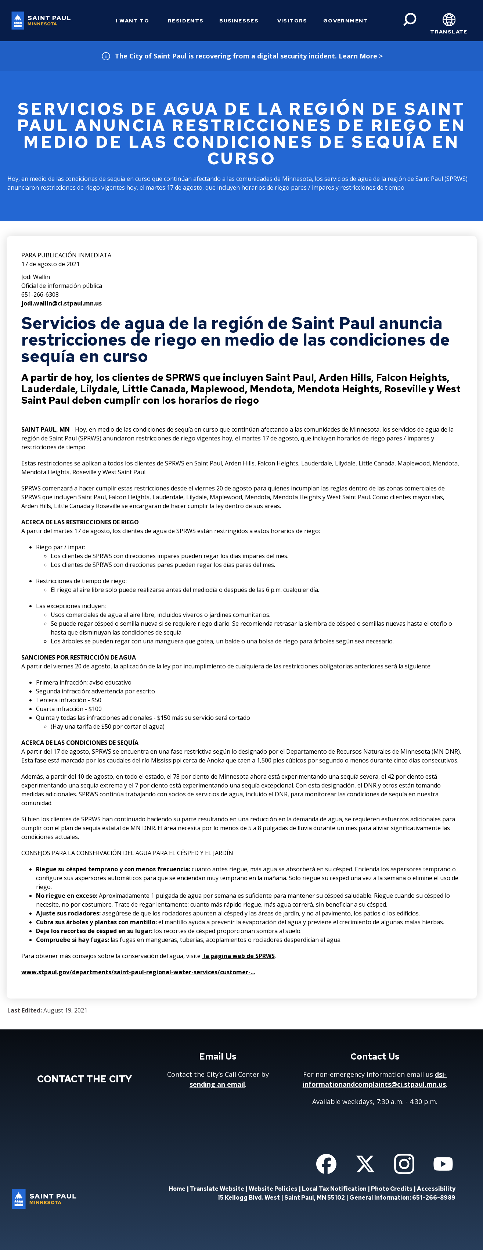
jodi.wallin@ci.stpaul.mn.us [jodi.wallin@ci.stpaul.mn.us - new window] (61, 303)
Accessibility (436, 1189)
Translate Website (217, 1189)
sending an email (217, 1084)
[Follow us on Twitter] (365, 1164)
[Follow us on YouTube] (443, 1164)
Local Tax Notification (334, 1189)
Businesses (239, 20)
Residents (186, 20)
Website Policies (273, 1189)
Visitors (292, 20)
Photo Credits (391, 1189)
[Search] (410, 19)
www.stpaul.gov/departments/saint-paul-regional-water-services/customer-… (138, 972)
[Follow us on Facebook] (326, 1164)
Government (345, 20)
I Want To (132, 20)
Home (177, 1189)
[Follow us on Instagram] (404, 1164)
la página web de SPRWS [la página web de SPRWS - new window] (238, 956)
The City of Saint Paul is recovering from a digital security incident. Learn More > (249, 55)
